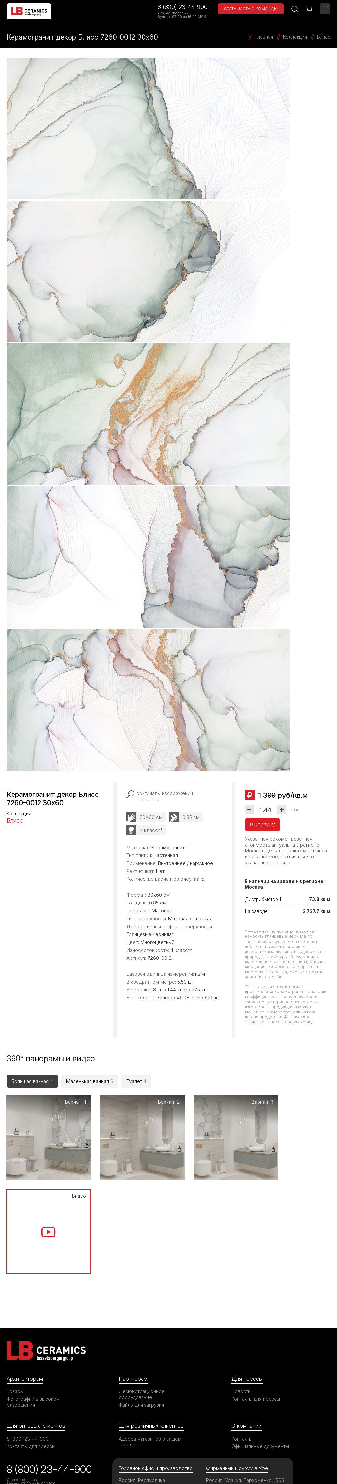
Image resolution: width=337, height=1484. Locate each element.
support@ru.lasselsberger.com (156, 1413)
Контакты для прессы (255, 1295)
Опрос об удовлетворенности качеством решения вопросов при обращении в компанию (50, 1401)
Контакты (241, 1334)
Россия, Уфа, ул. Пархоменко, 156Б (245, 1376)
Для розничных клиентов (151, 1321)
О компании (246, 1321)
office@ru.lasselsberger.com (153, 1421)
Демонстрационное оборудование (142, 1290)
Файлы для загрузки (141, 1301)
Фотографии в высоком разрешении (33, 1298)
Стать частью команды (250, 8)
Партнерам (133, 1274)
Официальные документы (260, 1342)
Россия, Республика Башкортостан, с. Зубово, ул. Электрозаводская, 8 (148, 1381)
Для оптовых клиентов (36, 1321)
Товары (15, 1287)
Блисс (15, 820)
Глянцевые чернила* (150, 934)
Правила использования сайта (153, 1462)
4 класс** (151, 830)
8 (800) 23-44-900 (183, 6)
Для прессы (247, 1274)
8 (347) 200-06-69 (230, 1389)
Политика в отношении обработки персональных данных (270, 1465)
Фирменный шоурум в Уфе (237, 1364)
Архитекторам (25, 1274)
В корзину (262, 824)
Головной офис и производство (156, 1364)
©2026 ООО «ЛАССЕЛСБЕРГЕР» (44, 1462)
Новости (241, 1287)
